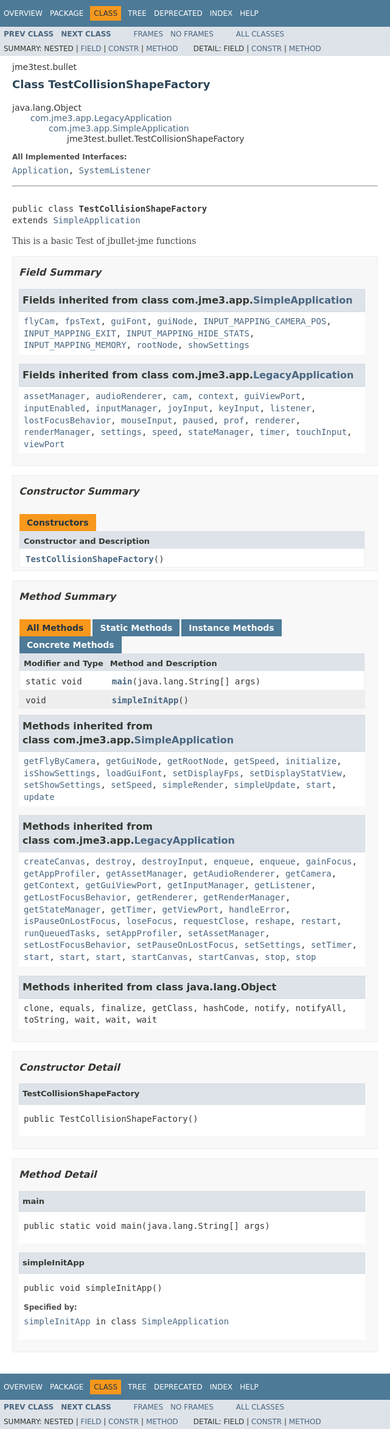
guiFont (129, 321)
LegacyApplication (303, 375)
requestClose (213, 921)
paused (198, 420)
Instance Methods (231, 628)
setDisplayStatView (295, 773)
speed (165, 432)
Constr (123, 48)
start (319, 785)
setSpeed (131, 785)
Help (249, 13)
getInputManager (205, 885)
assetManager (54, 396)
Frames (149, 34)
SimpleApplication (96, 220)
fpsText (82, 321)
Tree (137, 13)
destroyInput (172, 861)
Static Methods (136, 628)
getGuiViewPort (121, 885)
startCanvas (159, 957)
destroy (113, 861)
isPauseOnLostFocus (70, 921)
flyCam (39, 321)
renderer (274, 420)
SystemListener (115, 170)
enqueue (231, 861)
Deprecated (178, 13)
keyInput (238, 408)
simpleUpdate (265, 785)
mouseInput (146, 420)
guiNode (175, 321)
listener (290, 408)
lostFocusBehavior (67, 420)
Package (66, 13)
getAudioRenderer (234, 873)
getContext (49, 885)
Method (162, 48)
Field (90, 48)
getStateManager (62, 909)
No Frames (192, 34)
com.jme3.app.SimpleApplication (119, 128)
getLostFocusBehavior (75, 897)
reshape (272, 921)
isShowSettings (60, 773)
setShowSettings (62, 785)
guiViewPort (272, 396)
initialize (310, 761)
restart (318, 921)
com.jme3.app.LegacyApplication (101, 118)
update (39, 797)
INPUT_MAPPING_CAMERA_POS (264, 321)
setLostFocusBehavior (75, 945)
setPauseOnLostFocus (185, 945)
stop (275, 957)
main (122, 681)
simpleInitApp (145, 700)
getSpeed (254, 761)
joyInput (187, 408)
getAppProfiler (60, 873)
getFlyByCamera (60, 761)
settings (120, 432)
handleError (257, 909)
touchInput (321, 432)
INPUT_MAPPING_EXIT (70, 333)
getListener (282, 885)
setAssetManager (226, 933)
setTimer (331, 945)
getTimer (131, 909)
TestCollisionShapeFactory (90, 559)
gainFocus (329, 861)
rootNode (156, 345)
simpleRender (193, 785)
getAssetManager (144, 873)
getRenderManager (244, 897)
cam (179, 396)
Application (40, 170)
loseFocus (150, 921)
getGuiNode (131, 761)
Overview (23, 13)
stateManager (218, 432)
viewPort (44, 444)
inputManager (126, 408)
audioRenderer (129, 396)
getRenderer (164, 897)
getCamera (308, 873)
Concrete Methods (70, 645)
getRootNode (195, 761)
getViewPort (190, 909)
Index (221, 13)
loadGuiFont (134, 773)
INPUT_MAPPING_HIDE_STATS (188, 333)
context (216, 396)
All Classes (260, 34)
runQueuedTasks (60, 933)
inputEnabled (54, 408)
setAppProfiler (142, 933)
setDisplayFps (205, 773)
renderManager (57, 432)
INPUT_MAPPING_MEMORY (75, 345)
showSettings (218, 345)
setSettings (272, 945)
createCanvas (54, 861)
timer (272, 432)
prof (234, 420)
